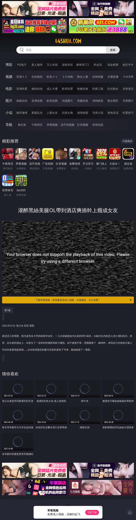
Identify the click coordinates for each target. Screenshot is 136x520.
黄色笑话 (112, 113)
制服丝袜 (82, 89)
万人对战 (52, 65)
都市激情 (21, 113)
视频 (9, 76)
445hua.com (68, 41)
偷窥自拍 (21, 101)
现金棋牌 (112, 65)
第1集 (7, 310)
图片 (9, 100)
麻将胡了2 (82, 65)
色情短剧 (97, 125)
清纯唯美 (97, 101)
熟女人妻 (82, 77)
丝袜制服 (97, 77)
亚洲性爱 (21, 89)
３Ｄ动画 (67, 77)
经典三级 (97, 89)
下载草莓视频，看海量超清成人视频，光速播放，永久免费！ (83, 300)
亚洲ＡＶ (21, 77)
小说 (9, 112)
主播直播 (112, 77)
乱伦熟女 (112, 89)
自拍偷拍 (37, 77)
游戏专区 (67, 65)
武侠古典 (67, 113)
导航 (9, 124)
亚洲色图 (37, 101)
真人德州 (37, 65)
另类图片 (128, 101)
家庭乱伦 (37, 113)
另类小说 (97, 113)
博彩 (9, 64)
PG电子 (22, 65)
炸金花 (98, 65)
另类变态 (128, 89)
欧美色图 (52, 101)
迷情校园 (82, 113)
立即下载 (92, 512)
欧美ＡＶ (52, 77)
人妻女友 (52, 113)
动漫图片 (67, 101)
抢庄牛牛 (128, 65)
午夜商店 (37, 125)
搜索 (113, 50)
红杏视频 (82, 125)
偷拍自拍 (37, 89)
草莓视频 (52, 125)
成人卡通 (52, 89)
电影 (9, 88)
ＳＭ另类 (128, 77)
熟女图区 (112, 101)
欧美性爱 (67, 89)
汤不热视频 (67, 125)
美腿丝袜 (82, 101)
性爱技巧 (128, 113)
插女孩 (22, 125)
